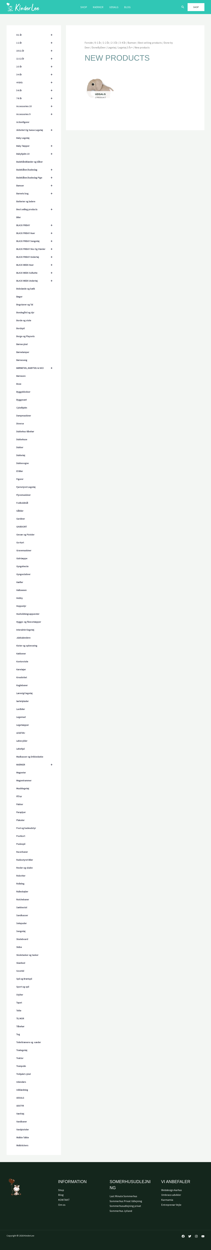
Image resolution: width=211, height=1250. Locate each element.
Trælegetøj (21, 1050)
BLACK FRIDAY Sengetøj (35, 241)
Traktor (19, 1058)
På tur (19, 796)
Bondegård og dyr (25, 312)
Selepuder (21, 923)
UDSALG (20, 1097)
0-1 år (35, 35)
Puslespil (20, 843)
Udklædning (22, 1089)
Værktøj (20, 1113)
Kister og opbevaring (26, 645)
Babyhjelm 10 (35, 154)
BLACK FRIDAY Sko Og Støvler (35, 249)
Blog (126, 7)
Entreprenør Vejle (171, 1204)
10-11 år (35, 51)
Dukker (19, 447)
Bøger (19, 296)
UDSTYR (20, 1105)
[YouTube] (202, 1236)
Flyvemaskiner (23, 494)
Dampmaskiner (23, 415)
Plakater (20, 820)
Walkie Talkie (22, 1137)
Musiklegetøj (22, 788)
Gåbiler (19, 510)
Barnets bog (35, 193)
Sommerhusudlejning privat (125, 1206)
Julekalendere (23, 637)
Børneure (21, 375)
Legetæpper (22, 724)
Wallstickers (22, 1145)
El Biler (19, 471)
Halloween (21, 590)
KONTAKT (64, 1199)
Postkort (20, 836)
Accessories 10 (35, 106)
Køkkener (21, 653)
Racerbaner (22, 851)
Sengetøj (20, 931)
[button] (182, 7)
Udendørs (21, 1081)
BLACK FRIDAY (35, 225)
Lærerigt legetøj (24, 693)
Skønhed (20, 962)
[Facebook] (183, 1236)
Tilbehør (20, 1026)
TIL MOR (20, 1018)
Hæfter (19, 582)
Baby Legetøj (22, 138)
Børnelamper (22, 352)
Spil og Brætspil (24, 978)
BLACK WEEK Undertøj (35, 281)
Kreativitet (21, 677)
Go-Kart (20, 542)
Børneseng (21, 360)
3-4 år (35, 74)
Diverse (20, 423)
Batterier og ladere (25, 201)
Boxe (18, 383)
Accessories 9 (35, 114)
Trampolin (21, 1066)
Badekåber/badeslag (35, 170)
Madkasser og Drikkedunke (29, 756)
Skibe (19, 947)
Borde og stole (23, 320)
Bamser (35, 186)
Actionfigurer (22, 122)
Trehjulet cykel (23, 1074)
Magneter (21, 772)
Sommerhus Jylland (121, 1210)
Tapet (19, 1002)
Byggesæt (21, 399)
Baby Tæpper (35, 146)
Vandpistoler (22, 1129)
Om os (61, 1204)
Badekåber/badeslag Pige (35, 178)
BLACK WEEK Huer (35, 265)
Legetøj (111, 47)
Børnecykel (22, 344)
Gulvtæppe (21, 558)
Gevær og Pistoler (25, 534)
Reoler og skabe (24, 867)
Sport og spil (22, 986)
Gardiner (20, 518)
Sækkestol (21, 907)
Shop (84, 7)
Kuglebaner (22, 685)
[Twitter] (189, 1236)
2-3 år (35, 67)
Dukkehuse (21, 439)
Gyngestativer (23, 574)
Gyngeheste (22, 566)
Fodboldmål (22, 502)
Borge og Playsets (25, 336)
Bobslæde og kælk (25, 288)
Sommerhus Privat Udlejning (126, 1201)
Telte (18, 1010)
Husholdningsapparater (27, 613)
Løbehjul (20, 748)
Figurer (19, 479)
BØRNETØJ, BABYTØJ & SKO (35, 368)
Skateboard (22, 939)
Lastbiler (20, 709)
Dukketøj (20, 455)
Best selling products (35, 209)
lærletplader (22, 701)
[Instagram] (196, 1236)
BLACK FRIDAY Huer (35, 233)
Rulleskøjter (22, 891)
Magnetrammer (23, 780)
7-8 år (35, 98)
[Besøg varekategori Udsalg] (100, 88)
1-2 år (35, 43)
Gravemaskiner (23, 550)
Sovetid (20, 970)
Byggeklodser (23, 391)
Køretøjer (21, 669)
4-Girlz (35, 82)
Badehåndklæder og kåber (29, 161)
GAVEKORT (21, 526)
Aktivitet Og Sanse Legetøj (35, 130)
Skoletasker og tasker (27, 955)
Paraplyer (21, 812)
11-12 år (35, 59)
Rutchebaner (22, 899)
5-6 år (35, 90)
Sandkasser (22, 915)
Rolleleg (20, 883)
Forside (89, 42)
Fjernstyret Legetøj (25, 487)
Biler (18, 217)
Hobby (19, 598)
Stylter (19, 994)
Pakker (19, 804)
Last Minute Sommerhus (123, 1196)
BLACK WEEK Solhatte (35, 273)
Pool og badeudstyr (26, 828)
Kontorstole (22, 661)
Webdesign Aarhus (171, 1190)
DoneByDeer (99, 47)
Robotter (20, 875)
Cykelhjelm (21, 407)
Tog (18, 1034)
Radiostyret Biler (24, 859)
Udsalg (113, 7)
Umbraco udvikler (171, 1194)
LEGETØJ (20, 732)
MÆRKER (98, 7)
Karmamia (167, 1199)
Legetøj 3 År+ (125, 47)
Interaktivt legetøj (25, 629)
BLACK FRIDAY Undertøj (35, 257)
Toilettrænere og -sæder (28, 1042)
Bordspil (20, 328)
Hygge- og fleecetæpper (28, 621)
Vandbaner (21, 1121)
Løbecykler (21, 740)
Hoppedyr (21, 606)
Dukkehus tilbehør (25, 431)
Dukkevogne (22, 463)
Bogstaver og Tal (24, 304)
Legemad (21, 717)
